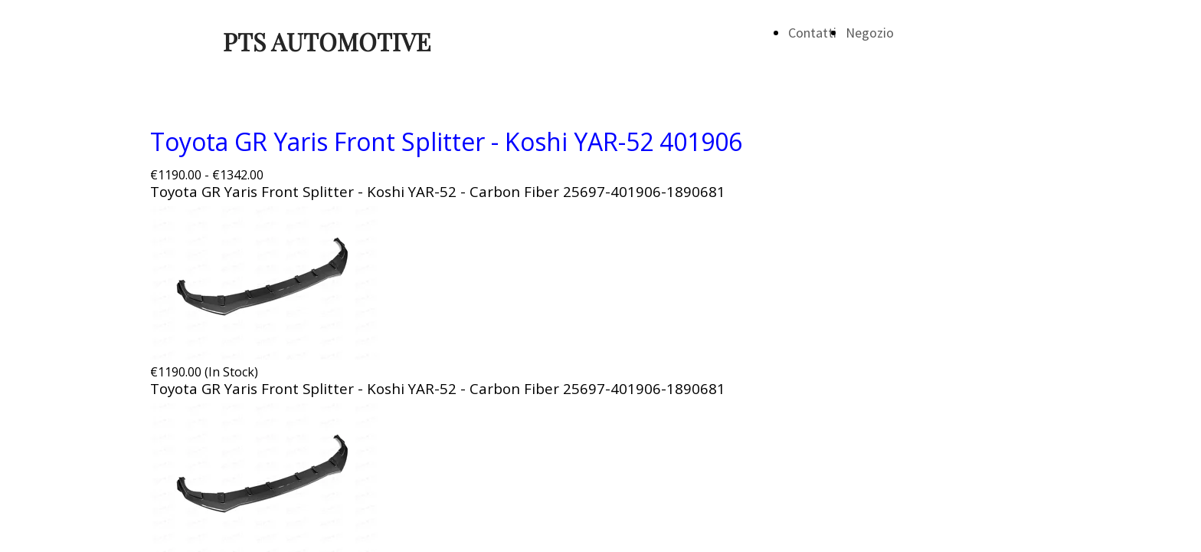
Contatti (812, 32)
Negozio (870, 32)
